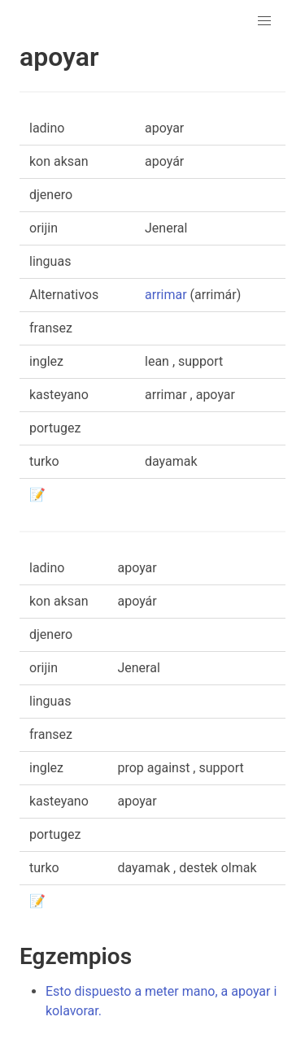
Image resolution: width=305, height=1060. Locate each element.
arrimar (166, 294)
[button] (264, 21)
